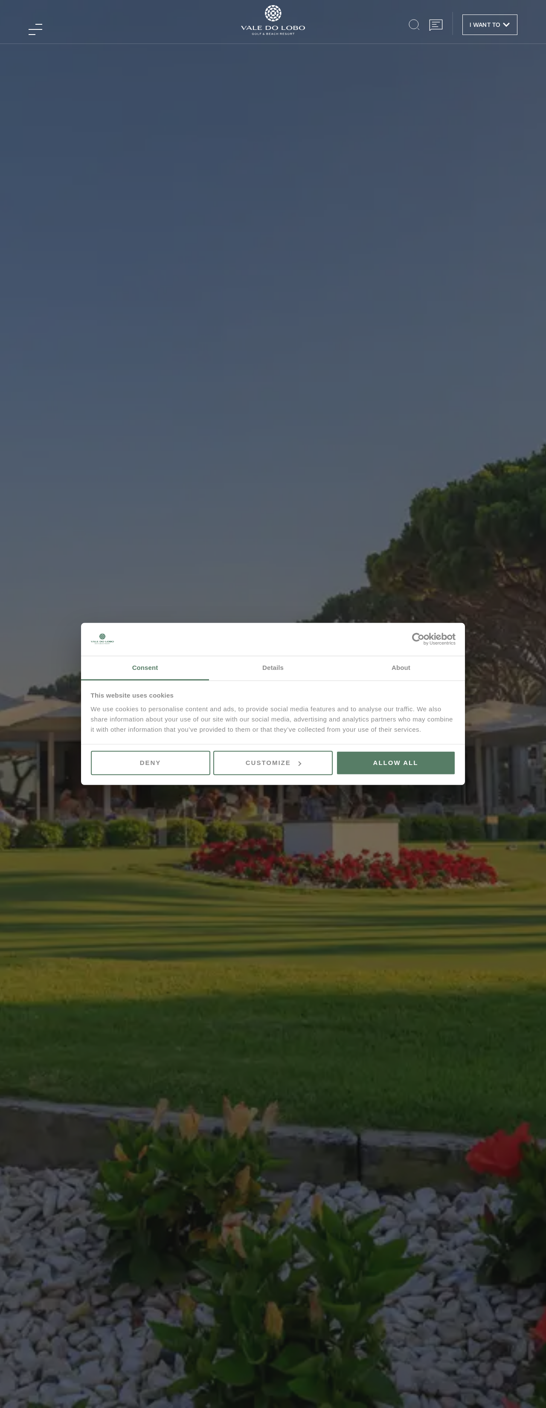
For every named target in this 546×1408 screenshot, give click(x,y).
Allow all (395, 762)
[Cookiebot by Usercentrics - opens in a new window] (418, 639)
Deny (150, 762)
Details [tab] (273, 667)
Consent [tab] (145, 667)
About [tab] (401, 667)
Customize (273, 762)
